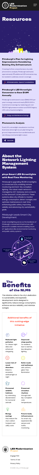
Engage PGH (14, 456)
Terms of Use (15, 460)
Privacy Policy (15, 463)
